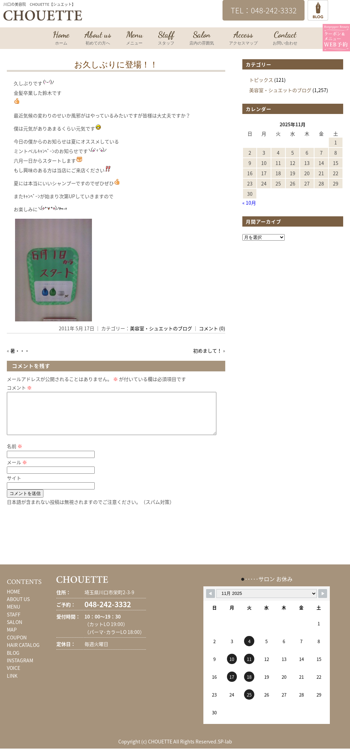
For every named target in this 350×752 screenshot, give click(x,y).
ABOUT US (18, 607)
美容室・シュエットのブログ (161, 328)
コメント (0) (212, 328)
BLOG (13, 661)
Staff (166, 38)
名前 (14, 454)
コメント (19, 387)
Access (243, 38)
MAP (12, 637)
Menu (134, 38)
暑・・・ (19, 350)
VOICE (13, 676)
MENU (13, 614)
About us (97, 38)
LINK (12, 683)
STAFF (14, 622)
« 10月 (249, 202)
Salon (201, 38)
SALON (14, 630)
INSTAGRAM (20, 668)
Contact (285, 38)
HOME (13, 599)
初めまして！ (207, 350)
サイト (14, 486)
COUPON (17, 645)
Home (61, 38)
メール (17, 470)
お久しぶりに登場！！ (116, 64)
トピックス (261, 79)
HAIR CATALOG (23, 653)
